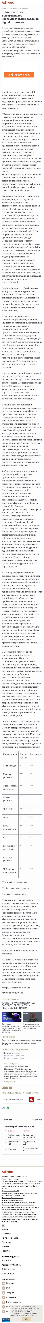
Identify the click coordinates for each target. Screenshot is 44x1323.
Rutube (9, 1307)
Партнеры (6, 1242)
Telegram (10, 1293)
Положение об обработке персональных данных (18, 1202)
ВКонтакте (11, 1297)
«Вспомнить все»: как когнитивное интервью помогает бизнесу (31, 1026)
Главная (4, 8)
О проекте (6, 1234)
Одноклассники (13, 1302)
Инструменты (24, 8)
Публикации (13, 8)
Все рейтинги (37, 1120)
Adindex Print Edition (11, 1265)
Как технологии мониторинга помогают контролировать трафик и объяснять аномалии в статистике (11, 1028)
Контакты (10, 1283)
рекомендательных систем (20, 1315)
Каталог (5, 1247)
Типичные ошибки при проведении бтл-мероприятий (22, 1040)
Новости (6, 1251)
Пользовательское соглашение (12, 1200)
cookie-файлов (27, 1312)
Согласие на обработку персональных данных (18, 1205)
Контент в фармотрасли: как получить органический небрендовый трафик (18, 1005)
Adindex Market (9, 1269)
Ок (26, 1319)
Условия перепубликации (10, 1179)
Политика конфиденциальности (12, 1198)
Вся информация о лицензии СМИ (13, 1195)
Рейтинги (6, 1260)
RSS (8, 1288)
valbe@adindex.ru (10, 1082)
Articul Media (17, 993)
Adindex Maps (8, 1273)
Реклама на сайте (10, 1238)
